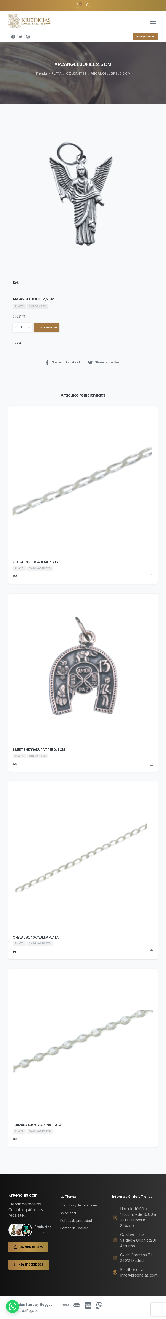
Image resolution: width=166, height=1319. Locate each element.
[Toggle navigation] (153, 21)
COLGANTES (76, 73)
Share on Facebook (63, 362)
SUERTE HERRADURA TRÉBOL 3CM (39, 749)
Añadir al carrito (47, 327)
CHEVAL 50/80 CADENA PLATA (36, 562)
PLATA (56, 73)
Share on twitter (103, 362)
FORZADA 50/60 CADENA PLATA (37, 1125)
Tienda (41, 73)
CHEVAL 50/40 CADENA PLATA (36, 937)
